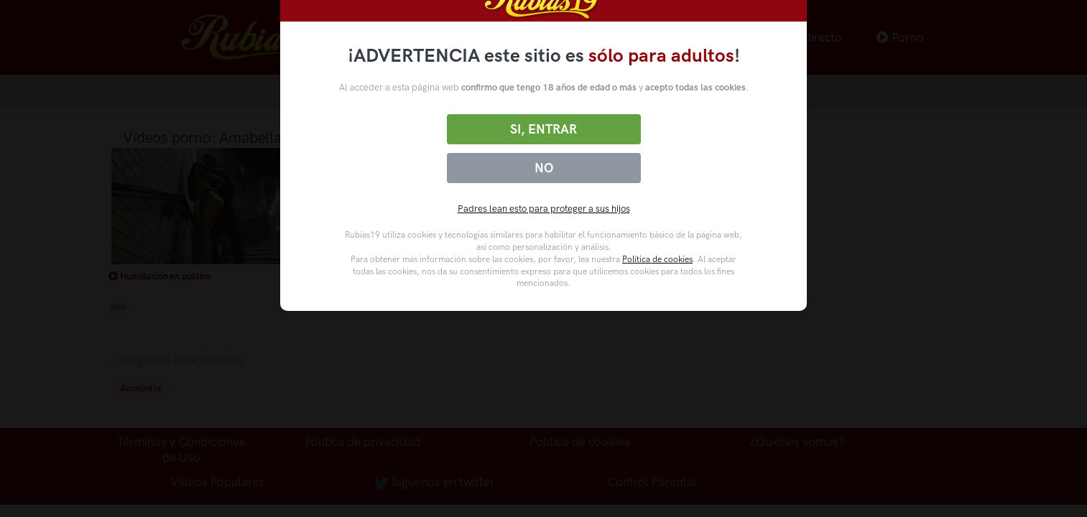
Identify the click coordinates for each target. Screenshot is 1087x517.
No (544, 168)
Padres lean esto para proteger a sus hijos (544, 208)
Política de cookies (657, 259)
